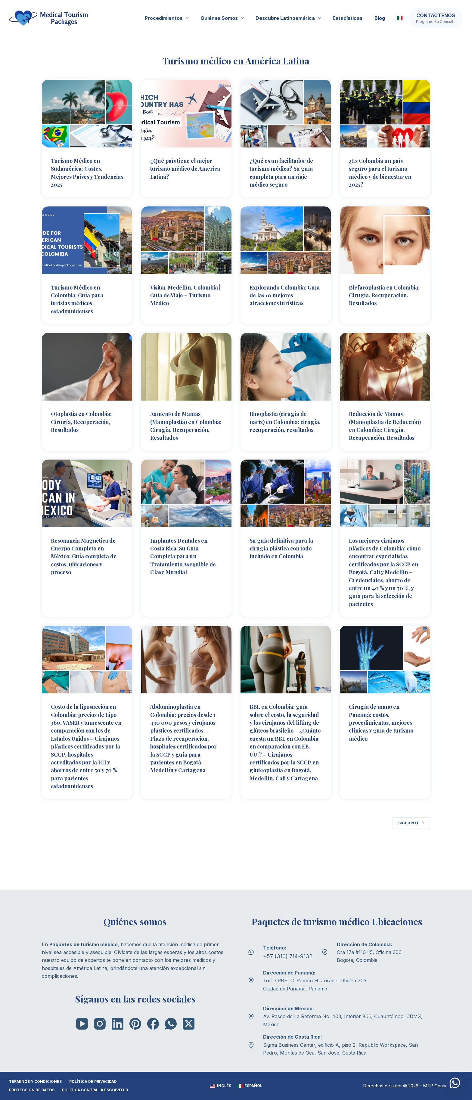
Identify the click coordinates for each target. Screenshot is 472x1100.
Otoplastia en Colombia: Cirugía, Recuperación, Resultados (85, 420)
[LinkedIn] (117, 1024)
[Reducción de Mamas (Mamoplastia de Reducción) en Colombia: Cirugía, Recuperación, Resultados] (385, 366)
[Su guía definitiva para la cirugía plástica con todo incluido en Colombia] (286, 507)
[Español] (249, 1086)
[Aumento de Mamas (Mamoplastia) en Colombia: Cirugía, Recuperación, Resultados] (186, 366)
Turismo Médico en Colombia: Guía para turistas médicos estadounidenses (80, 298)
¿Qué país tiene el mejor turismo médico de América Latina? (185, 168)
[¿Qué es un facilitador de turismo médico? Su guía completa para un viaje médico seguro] (286, 113)
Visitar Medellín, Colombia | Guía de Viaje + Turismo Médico (184, 294)
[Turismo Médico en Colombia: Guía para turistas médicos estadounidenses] (87, 240)
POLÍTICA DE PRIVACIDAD (93, 1082)
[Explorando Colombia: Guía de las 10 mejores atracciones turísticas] (286, 240)
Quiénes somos (223, 18)
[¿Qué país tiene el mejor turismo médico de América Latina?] (186, 113)
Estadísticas (347, 18)
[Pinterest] (135, 1024)
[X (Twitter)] (188, 1024)
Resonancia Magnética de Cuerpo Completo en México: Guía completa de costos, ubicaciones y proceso (86, 570)
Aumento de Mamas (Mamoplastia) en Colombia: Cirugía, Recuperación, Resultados (178, 428)
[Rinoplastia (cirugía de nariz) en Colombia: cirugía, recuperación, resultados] (286, 366)
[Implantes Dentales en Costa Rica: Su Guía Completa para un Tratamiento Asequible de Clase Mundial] (186, 507)
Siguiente (411, 866)
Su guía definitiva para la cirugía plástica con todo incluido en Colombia (285, 566)
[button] (399, 18)
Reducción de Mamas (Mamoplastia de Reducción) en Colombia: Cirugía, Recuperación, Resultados (379, 432)
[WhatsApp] (171, 1024)
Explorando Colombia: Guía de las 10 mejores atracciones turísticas (282, 294)
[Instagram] (100, 1024)
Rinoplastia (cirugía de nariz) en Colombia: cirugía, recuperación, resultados (282, 424)
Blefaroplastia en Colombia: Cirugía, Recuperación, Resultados (376, 298)
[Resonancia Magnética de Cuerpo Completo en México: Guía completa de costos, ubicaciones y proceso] (87, 507)
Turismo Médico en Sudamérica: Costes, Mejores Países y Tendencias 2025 (80, 172)
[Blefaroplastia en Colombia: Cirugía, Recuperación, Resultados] (385, 240)
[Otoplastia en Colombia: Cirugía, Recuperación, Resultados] (87, 366)
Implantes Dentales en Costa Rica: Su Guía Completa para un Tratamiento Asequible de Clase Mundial (183, 570)
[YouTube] (82, 1024)
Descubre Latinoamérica (289, 18)
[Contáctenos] (435, 18)
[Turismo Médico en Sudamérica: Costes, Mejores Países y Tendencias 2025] (87, 113)
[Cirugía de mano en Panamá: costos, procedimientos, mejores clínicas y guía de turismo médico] (385, 688)
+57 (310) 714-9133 (285, 956)
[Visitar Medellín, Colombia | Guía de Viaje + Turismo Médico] (186, 240)
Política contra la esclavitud (95, 1090)
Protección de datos (31, 1090)
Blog (379, 18)
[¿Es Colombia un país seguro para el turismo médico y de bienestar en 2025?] (385, 113)
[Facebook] (153, 1024)
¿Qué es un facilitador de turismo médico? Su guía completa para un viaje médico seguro (283, 172)
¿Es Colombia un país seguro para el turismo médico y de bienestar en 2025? (385, 172)
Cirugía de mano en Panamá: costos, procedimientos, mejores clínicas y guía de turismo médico (382, 750)
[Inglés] (220, 1086)
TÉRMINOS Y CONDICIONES (35, 1082)
